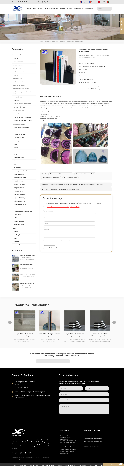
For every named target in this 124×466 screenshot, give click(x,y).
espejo (15, 148)
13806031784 (18, 385)
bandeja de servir (18, 158)
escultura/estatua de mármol (22, 117)
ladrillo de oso (17, 218)
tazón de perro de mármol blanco (93, 439)
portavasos (16, 131)
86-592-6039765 (22, 2)
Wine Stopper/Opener (19, 178)
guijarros (16, 100)
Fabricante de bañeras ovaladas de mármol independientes (27, 256)
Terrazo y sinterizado (19, 107)
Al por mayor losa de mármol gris (93, 442)
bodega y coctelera (19, 184)
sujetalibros (62, 42)
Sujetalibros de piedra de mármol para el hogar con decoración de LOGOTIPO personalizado (77, 185)
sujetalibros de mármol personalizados (61, 174)
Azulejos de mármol (18, 62)
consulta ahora (90, 88)
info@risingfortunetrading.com (48, 2)
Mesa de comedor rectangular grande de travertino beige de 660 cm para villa (27, 284)
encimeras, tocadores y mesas (22, 120)
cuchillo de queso (18, 181)
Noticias (69, 9)
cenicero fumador (18, 208)
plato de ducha (18, 245)
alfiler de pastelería (19, 201)
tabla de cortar (17, 151)
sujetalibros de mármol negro (51, 177)
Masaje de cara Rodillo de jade (22, 211)
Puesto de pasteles (19, 194)
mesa (15, 144)
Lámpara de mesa (18, 188)
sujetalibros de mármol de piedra (86, 174)
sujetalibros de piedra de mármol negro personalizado (64, 207)
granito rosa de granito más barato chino (22, 93)
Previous (10, 323)
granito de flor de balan (19, 85)
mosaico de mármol (18, 65)
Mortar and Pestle (18, 225)
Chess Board (17, 215)
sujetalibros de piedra (71, 177)
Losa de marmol (17, 68)
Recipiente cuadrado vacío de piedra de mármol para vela (27, 265)
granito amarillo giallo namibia (21, 88)
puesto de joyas (18, 191)
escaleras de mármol (18, 72)
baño (15, 238)
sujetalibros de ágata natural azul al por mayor (66, 189)
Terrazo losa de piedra (18, 110)
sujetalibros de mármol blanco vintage (24, 336)
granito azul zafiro (17, 78)
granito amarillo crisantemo (20, 82)
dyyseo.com (21, 460)
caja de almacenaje (19, 198)
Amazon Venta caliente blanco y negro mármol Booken (99, 336)
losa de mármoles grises (90, 445)
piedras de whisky (18, 221)
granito (15, 75)
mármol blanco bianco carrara (92, 447)
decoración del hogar (51, 9)
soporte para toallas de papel (22, 171)
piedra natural (37, 9)
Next (114, 323)
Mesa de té (16, 161)
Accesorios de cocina (19, 204)
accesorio (16, 242)
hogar (29, 9)
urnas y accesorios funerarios (22, 104)
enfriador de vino (18, 174)
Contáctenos (89, 9)
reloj (14, 164)
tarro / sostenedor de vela (21, 128)
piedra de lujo (17, 97)
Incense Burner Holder (19, 134)
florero (15, 154)
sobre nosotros (78, 9)
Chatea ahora (114, 464)
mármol (15, 58)
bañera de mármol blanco (91, 437)
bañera (62, 9)
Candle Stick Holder (19, 138)
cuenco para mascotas (20, 141)
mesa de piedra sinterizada (20, 114)
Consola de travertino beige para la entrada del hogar (27, 275)
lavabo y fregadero (19, 235)
